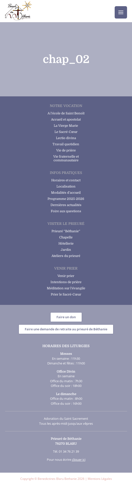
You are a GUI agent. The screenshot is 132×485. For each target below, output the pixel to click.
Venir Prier (66, 268)
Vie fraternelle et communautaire (66, 158)
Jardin (66, 250)
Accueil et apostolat (66, 119)
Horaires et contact (65, 180)
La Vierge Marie (66, 125)
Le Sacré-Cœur (66, 132)
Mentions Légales (100, 479)
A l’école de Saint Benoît (66, 113)
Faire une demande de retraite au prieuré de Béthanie (66, 329)
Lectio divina (66, 138)
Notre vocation (66, 106)
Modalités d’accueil (66, 192)
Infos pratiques (66, 173)
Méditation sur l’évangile (66, 288)
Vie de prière (66, 150)
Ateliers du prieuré (66, 256)
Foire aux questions (66, 211)
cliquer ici (78, 459)
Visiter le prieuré (66, 224)
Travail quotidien (66, 144)
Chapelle (66, 237)
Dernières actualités (66, 205)
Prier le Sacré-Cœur (66, 294)
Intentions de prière (66, 282)
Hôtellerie (66, 243)
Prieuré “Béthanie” (66, 231)
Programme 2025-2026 (66, 199)
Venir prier (65, 276)
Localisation (66, 186)
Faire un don (66, 317)
